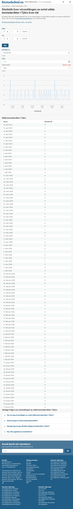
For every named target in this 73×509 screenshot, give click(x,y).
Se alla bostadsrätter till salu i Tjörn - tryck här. (17, 22)
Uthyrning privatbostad (58, 467)
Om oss (28, 462)
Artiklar (28, 472)
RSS (27, 482)
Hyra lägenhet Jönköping (59, 463)
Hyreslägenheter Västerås (46, 499)
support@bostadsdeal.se (24, 18)
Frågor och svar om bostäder (35, 474)
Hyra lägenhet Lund (57, 469)
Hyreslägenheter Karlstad (10, 488)
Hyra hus (41, 490)
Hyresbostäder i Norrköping (11, 499)
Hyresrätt (41, 501)
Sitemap (28, 481)
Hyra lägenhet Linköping (58, 462)
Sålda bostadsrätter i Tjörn (19, 6)
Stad (3, 58)
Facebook (3, 483)
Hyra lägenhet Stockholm (46, 502)
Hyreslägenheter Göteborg (10, 501)
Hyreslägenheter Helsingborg (11, 502)
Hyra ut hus (42, 495)
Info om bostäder (31, 479)
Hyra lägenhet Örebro (57, 472)
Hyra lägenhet (42, 504)
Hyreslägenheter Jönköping (11, 495)
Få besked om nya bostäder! (63, 2)
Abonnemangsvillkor (32, 467)
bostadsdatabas (47, 2)
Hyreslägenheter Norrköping (11, 504)
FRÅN (3, 28)
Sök (5, 45)
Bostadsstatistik (31, 477)
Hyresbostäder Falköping (46, 494)
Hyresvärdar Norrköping (58, 465)
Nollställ (3, 55)
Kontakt (28, 463)
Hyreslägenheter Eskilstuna (59, 474)
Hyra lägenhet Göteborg (46, 492)
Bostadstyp (6, 50)
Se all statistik (6, 6)
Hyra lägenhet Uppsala (9, 497)
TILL (3, 35)
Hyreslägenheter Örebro (9, 490)
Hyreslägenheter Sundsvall (10, 494)
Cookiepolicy (30, 470)
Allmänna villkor (31, 465)
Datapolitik (29, 469)
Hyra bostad (42, 488)
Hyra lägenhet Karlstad (58, 476)
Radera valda (67, 65)
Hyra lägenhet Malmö (45, 497)
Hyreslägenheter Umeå (58, 470)
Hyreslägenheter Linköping (10, 492)
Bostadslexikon (31, 476)
